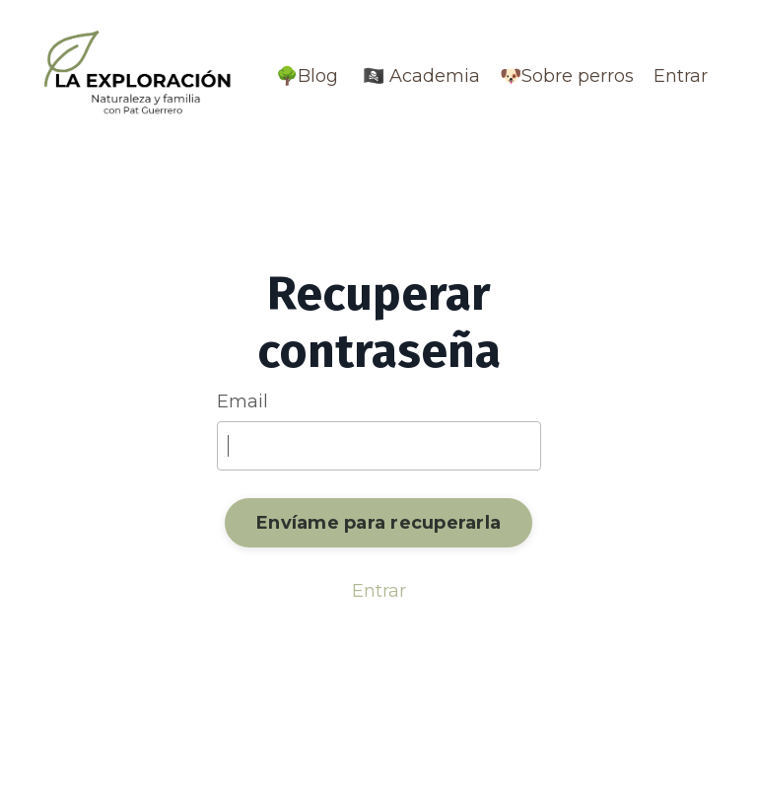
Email (242, 401)
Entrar (681, 76)
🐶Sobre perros (567, 76)
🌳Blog (307, 76)
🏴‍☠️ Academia (419, 76)
